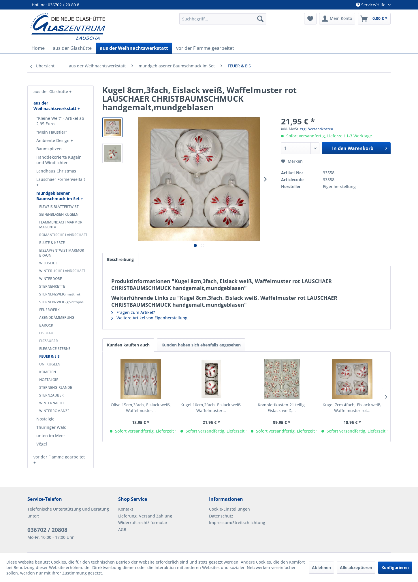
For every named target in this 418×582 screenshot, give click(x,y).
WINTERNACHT (51, 403)
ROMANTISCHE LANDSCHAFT (63, 234)
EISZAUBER (48, 340)
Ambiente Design (53, 140)
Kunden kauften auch (128, 345)
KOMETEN (47, 371)
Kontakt (125, 509)
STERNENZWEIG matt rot (59, 294)
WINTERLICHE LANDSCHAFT (62, 270)
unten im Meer (50, 435)
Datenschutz (221, 516)
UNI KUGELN (49, 364)
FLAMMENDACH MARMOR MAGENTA (60, 225)
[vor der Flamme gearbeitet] (205, 48)
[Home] (38, 48)
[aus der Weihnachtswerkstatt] (134, 48)
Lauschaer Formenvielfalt (60, 179)
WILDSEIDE (48, 263)
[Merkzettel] (310, 18)
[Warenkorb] (374, 18)
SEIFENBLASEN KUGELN (58, 214)
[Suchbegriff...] (222, 18)
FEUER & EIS (49, 356)
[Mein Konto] (337, 18)
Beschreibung (120, 259)
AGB (122, 529)
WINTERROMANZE (54, 410)
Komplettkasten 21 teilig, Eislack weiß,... (282, 407)
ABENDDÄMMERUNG (56, 317)
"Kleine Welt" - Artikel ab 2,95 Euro (60, 120)
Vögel (41, 444)
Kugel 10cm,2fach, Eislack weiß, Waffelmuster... (211, 407)
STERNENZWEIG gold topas (61, 301)
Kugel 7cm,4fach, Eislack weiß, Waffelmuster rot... (352, 407)
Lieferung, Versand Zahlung (145, 516)
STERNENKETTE (52, 286)
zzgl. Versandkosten (316, 128)
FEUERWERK (49, 309)
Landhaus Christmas (56, 171)
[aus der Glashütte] (72, 48)
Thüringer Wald (51, 427)
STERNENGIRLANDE (55, 387)
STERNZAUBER (51, 395)
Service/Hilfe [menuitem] (371, 4)
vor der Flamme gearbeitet (59, 457)
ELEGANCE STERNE (55, 348)
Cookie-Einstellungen (229, 509)
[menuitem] (222, 18)
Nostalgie (45, 419)
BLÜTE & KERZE (52, 242)
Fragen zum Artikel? (133, 312)
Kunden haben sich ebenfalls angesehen (201, 345)
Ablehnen (321, 567)
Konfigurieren (395, 567)
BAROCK (46, 325)
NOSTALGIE (48, 379)
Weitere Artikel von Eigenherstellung (149, 318)
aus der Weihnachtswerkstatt (55, 105)
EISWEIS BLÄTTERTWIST (59, 206)
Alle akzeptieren (356, 567)
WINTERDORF (50, 278)
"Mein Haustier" (51, 132)
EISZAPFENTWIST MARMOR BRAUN (61, 253)
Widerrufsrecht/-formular (142, 522)
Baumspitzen (49, 148)
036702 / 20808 (47, 530)
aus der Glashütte (51, 91)
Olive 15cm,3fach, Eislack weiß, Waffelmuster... (141, 407)
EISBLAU (46, 333)
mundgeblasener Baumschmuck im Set (58, 195)
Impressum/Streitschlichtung (237, 522)
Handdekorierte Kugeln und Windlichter (59, 159)
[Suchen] (260, 18)
